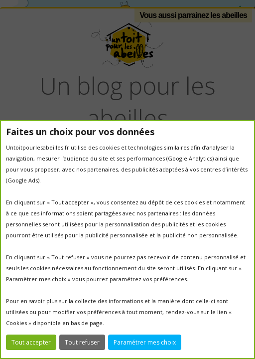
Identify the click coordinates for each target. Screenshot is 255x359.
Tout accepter (31, 342)
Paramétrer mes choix (145, 342)
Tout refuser (82, 342)
